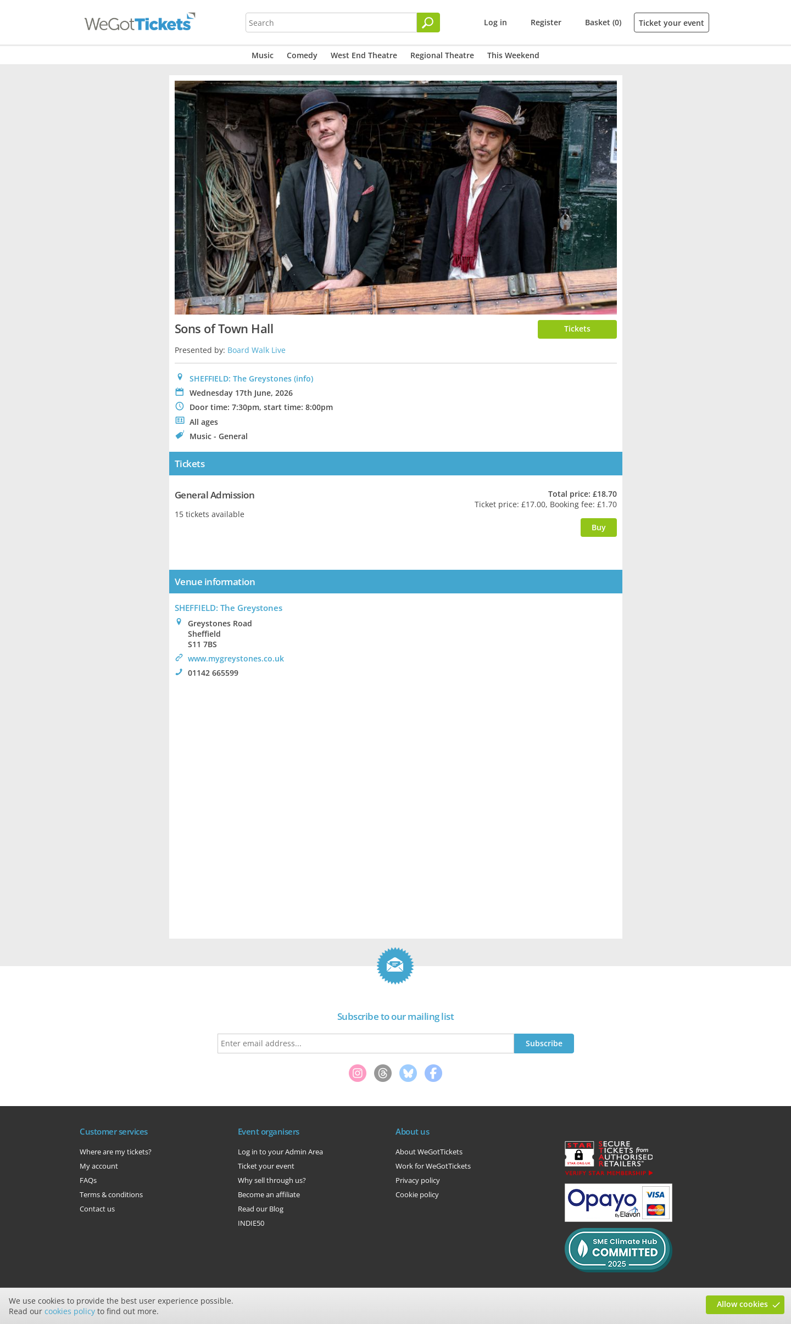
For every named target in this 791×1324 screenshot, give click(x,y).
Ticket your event (671, 23)
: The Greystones (228, 607)
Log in (495, 22)
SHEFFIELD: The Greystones (241, 378)
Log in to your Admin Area (280, 1152)
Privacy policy (418, 1180)
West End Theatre (364, 55)
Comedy (302, 55)
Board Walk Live (256, 350)
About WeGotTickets (429, 1152)
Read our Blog (260, 1209)
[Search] (428, 22)
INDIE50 (251, 1223)
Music (263, 55)
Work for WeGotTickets (433, 1166)
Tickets (577, 328)
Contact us (97, 1209)
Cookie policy (417, 1194)
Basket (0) (603, 22)
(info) (303, 378)
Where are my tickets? (116, 1152)
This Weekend (513, 55)
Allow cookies (742, 1304)
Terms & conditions (111, 1194)
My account (99, 1166)
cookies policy (69, 1311)
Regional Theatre (442, 55)
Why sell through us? (272, 1180)
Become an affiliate (269, 1194)
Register (546, 22)
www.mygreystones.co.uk (236, 658)
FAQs (88, 1180)
